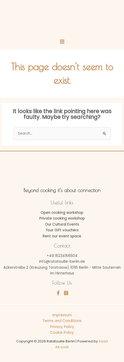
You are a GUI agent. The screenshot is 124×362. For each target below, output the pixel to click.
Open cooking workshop (62, 212)
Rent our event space (62, 236)
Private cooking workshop (62, 218)
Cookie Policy (62, 332)
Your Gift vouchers (62, 230)
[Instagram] (66, 293)
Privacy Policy (62, 326)
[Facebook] (58, 293)
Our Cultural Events (62, 224)
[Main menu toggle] (62, 42)
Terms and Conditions (62, 320)
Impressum (62, 315)
